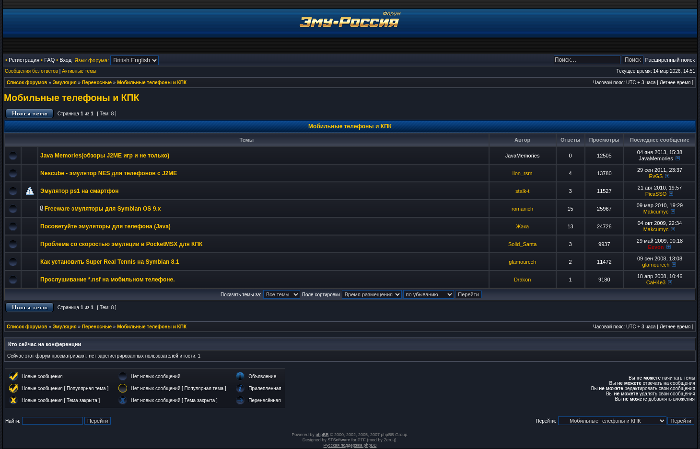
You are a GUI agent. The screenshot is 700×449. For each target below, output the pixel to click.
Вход (65, 60)
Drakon (522, 279)
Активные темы (79, 71)
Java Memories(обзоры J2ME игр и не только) (104, 155)
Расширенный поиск (670, 60)
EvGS (656, 176)
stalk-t (522, 191)
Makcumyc (656, 211)
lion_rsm (523, 173)
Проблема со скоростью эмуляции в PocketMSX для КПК (121, 244)
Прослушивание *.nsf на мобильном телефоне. (107, 279)
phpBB (321, 434)
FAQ (49, 60)
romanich (522, 209)
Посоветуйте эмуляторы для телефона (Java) (105, 226)
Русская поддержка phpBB (350, 445)
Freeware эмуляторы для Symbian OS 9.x (103, 208)
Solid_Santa (522, 244)
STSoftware (338, 440)
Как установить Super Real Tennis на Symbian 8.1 (109, 261)
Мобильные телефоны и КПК (152, 82)
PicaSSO (656, 194)
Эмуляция (65, 82)
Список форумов (27, 82)
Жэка (522, 226)
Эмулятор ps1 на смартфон (79, 191)
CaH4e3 (655, 282)
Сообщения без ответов (31, 71)
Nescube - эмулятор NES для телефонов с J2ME (108, 173)
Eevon (656, 247)
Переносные (97, 82)
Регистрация (24, 60)
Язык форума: (91, 60)
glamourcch (522, 262)
